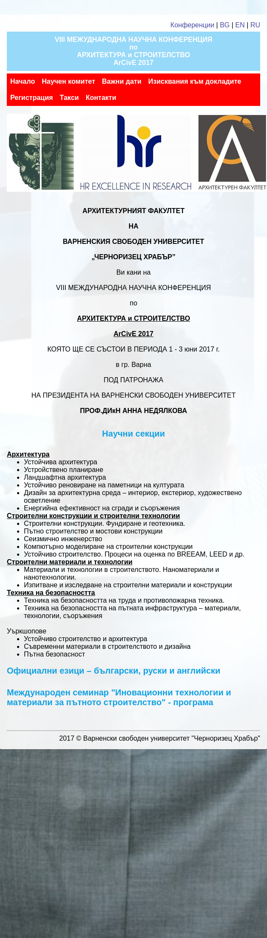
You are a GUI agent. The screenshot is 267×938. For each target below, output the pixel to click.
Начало (22, 81)
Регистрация (31, 97)
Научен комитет (68, 81)
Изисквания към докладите (194, 81)
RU (255, 25)
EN (240, 25)
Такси (69, 97)
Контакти (101, 97)
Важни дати (121, 81)
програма (193, 702)
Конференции (193, 25)
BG (224, 25)
